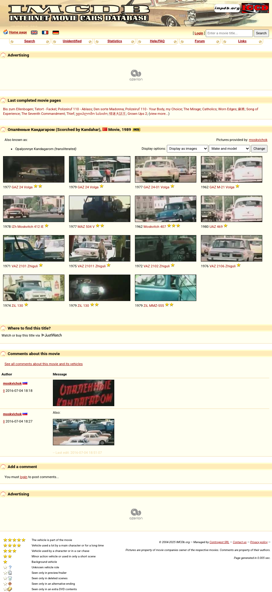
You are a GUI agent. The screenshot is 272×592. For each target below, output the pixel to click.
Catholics (209, 109)
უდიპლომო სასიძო (92, 113)
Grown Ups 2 (137, 113)
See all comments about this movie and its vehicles (44, 364)
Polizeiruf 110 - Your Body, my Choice (153, 109)
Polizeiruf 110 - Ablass (75, 109)
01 (158, 187)
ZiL (14, 305)
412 (37, 226)
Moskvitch (25, 226)
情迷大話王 (117, 113)
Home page (18, 32)
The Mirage (192, 109)
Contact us (239, 542)
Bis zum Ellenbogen (18, 109)
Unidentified (72, 41)
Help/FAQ (157, 41)
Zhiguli (32, 266)
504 (88, 226)
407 (163, 226)
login (24, 477)
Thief (70, 113)
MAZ (81, 226)
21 (223, 187)
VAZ (15, 266)
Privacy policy (258, 542)
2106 (220, 266)
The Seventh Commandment (43, 113)
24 (21, 187)
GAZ (15, 187)
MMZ (153, 305)
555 (161, 305)
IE (42, 226)
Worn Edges (227, 109)
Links (242, 41)
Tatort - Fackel (45, 109)
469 (220, 226)
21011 (90, 266)
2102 (154, 266)
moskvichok (258, 140)
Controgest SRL (219, 542)
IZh (14, 226)
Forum (200, 41)
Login (199, 33)
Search (29, 41)
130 (20, 305)
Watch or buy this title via (32, 335)
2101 (22, 266)
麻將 (241, 109)
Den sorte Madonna (109, 109)
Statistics (114, 41)
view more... (159, 113)
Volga (28, 187)
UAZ (212, 226)
